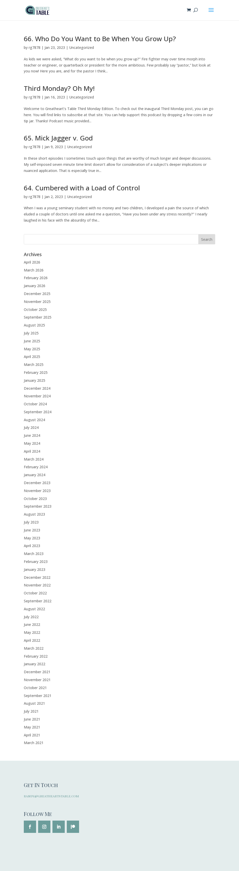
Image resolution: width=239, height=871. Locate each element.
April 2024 (32, 451)
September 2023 (37, 506)
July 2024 (31, 427)
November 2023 (37, 490)
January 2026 (34, 285)
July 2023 (31, 522)
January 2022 (34, 663)
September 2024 (37, 411)
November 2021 (37, 679)
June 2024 (32, 435)
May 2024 (32, 443)
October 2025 (35, 309)
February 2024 (36, 466)
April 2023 (32, 545)
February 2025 (36, 372)
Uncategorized (81, 47)
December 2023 (37, 482)
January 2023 (34, 569)
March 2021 (34, 742)
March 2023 (34, 553)
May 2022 (32, 632)
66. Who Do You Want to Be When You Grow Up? (100, 38)
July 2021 (31, 711)
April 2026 (32, 262)
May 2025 (32, 348)
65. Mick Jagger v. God (58, 138)
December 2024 (37, 388)
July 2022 (31, 616)
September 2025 (37, 317)
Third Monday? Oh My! (59, 88)
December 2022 (37, 577)
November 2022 (37, 585)
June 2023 (32, 530)
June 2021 (32, 719)
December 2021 (37, 671)
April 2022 (32, 640)
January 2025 (34, 380)
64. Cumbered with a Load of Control (82, 187)
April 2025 (32, 356)
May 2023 (32, 538)
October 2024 (35, 403)
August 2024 (34, 419)
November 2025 (37, 301)
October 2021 (35, 687)
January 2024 (34, 474)
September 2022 (37, 600)
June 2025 (32, 341)
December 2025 (37, 293)
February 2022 (36, 656)
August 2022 (34, 608)
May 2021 (32, 727)
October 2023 (35, 498)
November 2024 (37, 396)
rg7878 (34, 47)
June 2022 (32, 624)
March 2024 (34, 459)
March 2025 (34, 364)
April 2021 (32, 735)
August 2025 (34, 325)
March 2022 (34, 648)
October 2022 (35, 593)
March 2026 (34, 270)
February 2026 (36, 277)
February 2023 (36, 561)
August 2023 (34, 514)
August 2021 (34, 703)
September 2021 (37, 695)
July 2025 (31, 333)
